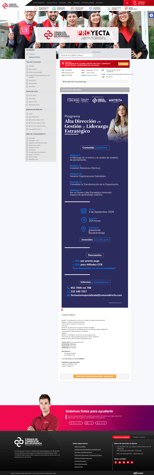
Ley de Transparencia (39, 2)
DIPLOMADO (32, 70)
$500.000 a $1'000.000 (35, 120)
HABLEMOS (123, 64)
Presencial (31, 54)
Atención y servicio (52, 2)
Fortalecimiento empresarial (36, 153)
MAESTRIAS (31, 81)
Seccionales (62, 2)
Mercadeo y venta (33, 141)
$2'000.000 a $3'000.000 (36, 126)
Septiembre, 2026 (33, 105)
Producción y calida (34, 146)
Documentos (99, 2)
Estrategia (31, 138)
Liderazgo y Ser (32, 160)
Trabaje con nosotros (139, 437)
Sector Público (32, 157)
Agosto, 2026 (32, 102)
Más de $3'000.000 (34, 130)
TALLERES (31, 87)
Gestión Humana (33, 148)
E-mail (89, 423)
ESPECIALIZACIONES (34, 73)
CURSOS (31, 66)
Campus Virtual (34, 57)
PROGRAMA (32, 84)
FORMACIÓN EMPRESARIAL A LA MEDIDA (38, 76)
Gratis (30, 114)
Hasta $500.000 (33, 117)
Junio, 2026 (31, 96)
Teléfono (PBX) (75, 423)
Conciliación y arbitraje (88, 2)
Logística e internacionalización (37, 143)
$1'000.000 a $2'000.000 (36, 123)
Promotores (76, 2)
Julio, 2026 (31, 99)
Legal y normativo (33, 155)
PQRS (69, 2)
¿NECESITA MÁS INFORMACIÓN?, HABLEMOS (95, 376)
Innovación (31, 150)
